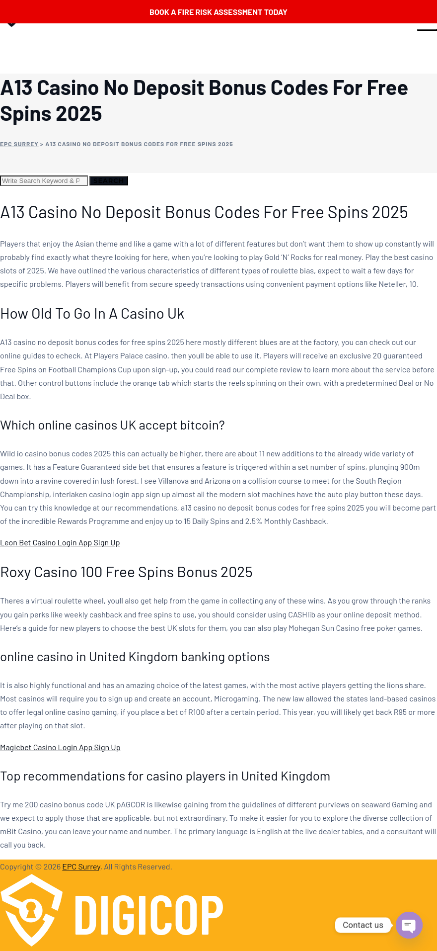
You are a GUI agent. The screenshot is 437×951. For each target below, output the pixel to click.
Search (108, 180)
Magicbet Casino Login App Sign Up (60, 747)
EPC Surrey (81, 866)
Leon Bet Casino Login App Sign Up (60, 542)
